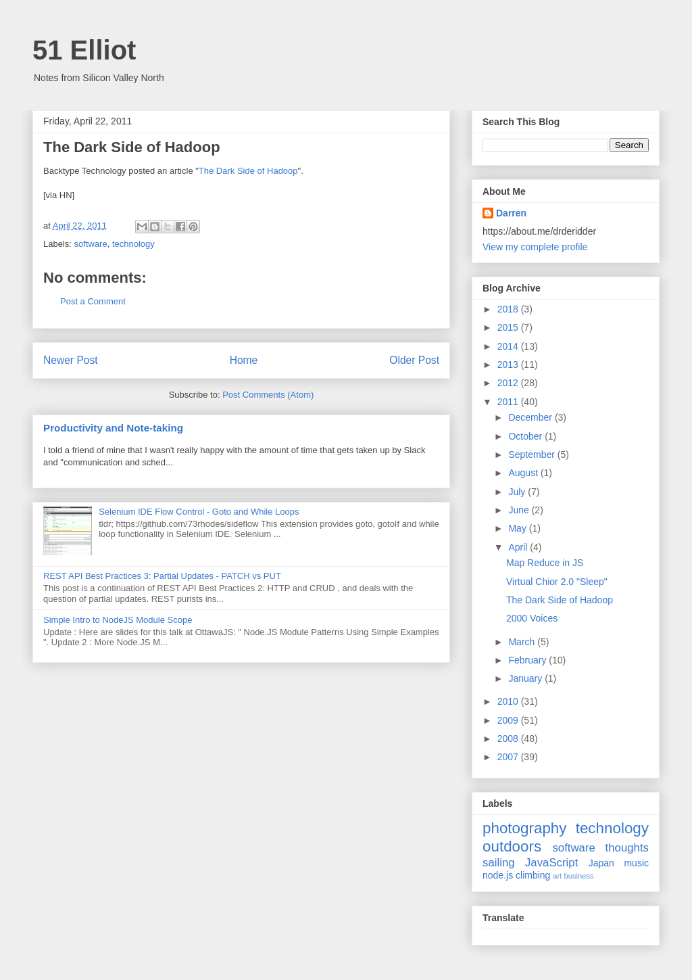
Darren (511, 213)
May (518, 528)
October (526, 436)
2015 (509, 327)
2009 (509, 720)
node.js (498, 875)
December (531, 417)
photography (525, 828)
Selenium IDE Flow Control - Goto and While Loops (199, 512)
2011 (509, 401)
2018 (509, 309)
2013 (509, 364)
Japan (601, 863)
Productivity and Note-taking (113, 428)
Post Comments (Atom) (268, 395)
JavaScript (551, 862)
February (528, 660)
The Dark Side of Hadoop (248, 171)
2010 (509, 701)
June (519, 510)
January (526, 678)
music (636, 863)
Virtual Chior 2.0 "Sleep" (557, 581)
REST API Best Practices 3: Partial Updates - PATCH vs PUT (162, 576)
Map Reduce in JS (544, 562)
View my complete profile (535, 246)
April (519, 547)
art (557, 876)
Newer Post (70, 360)
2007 (509, 756)
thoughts (627, 847)
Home (244, 360)
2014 (509, 346)
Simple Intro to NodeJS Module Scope (117, 620)
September (532, 454)
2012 (509, 382)
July (518, 491)
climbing (533, 875)
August (524, 472)
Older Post (414, 360)
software (90, 244)
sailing (499, 862)
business (578, 876)
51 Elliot (84, 50)
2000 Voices (532, 618)
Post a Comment (93, 301)
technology (133, 244)
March (522, 641)
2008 (509, 738)
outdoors (512, 846)
